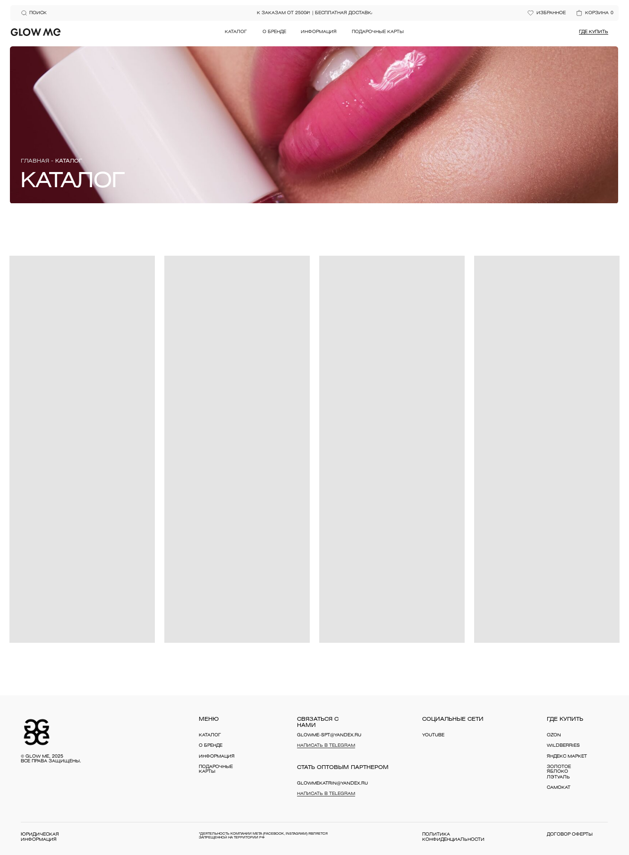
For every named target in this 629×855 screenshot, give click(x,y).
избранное (551, 13)
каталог (210, 735)
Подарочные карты (378, 32)
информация (217, 757)
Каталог (236, 32)
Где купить (593, 32)
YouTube (433, 735)
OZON (554, 735)
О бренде (274, 32)
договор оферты (570, 835)
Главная (35, 161)
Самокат (558, 788)
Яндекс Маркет (567, 757)
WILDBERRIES (563, 746)
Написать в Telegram (326, 746)
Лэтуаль (558, 777)
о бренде (210, 746)
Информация (319, 32)
